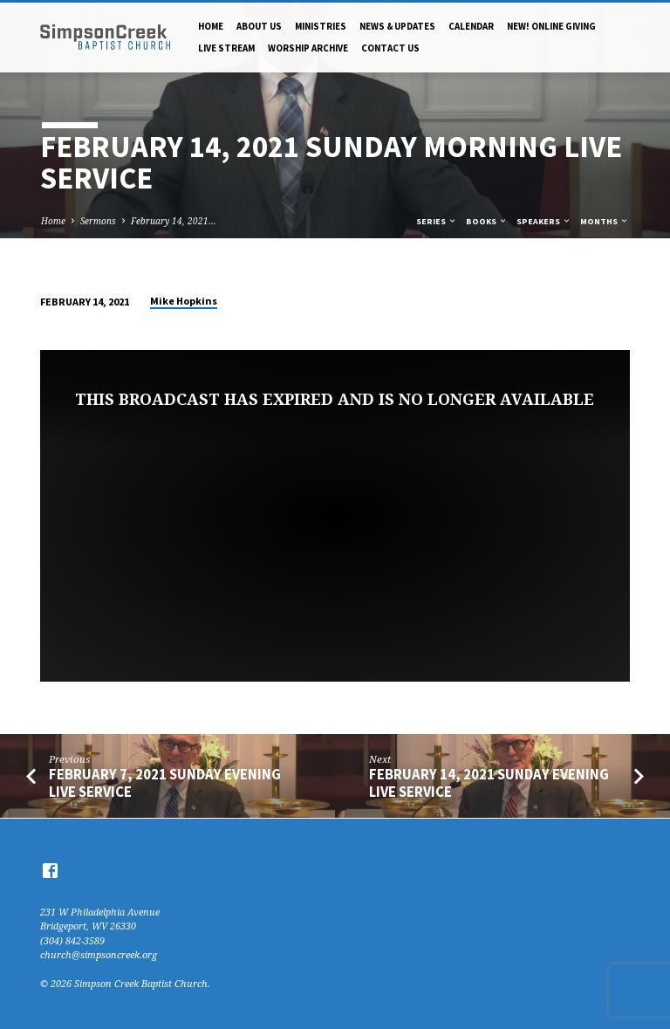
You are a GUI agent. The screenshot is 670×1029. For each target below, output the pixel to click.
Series (436, 221)
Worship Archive (308, 48)
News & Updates (397, 26)
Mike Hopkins (183, 300)
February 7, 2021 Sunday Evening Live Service (165, 782)
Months (604, 221)
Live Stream (226, 48)
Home (210, 26)
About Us (259, 26)
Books (487, 221)
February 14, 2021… (173, 221)
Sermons (98, 221)
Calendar (471, 26)
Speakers (543, 221)
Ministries (320, 26)
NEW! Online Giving (551, 26)
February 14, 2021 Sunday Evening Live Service (489, 782)
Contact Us (390, 48)
